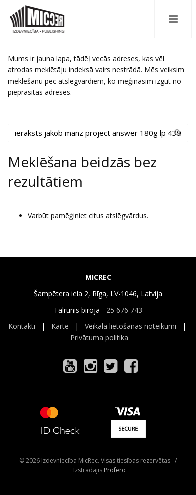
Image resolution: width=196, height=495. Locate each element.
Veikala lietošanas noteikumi (130, 326)
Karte (60, 326)
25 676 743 (124, 310)
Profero (115, 470)
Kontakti (21, 326)
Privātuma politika (99, 337)
